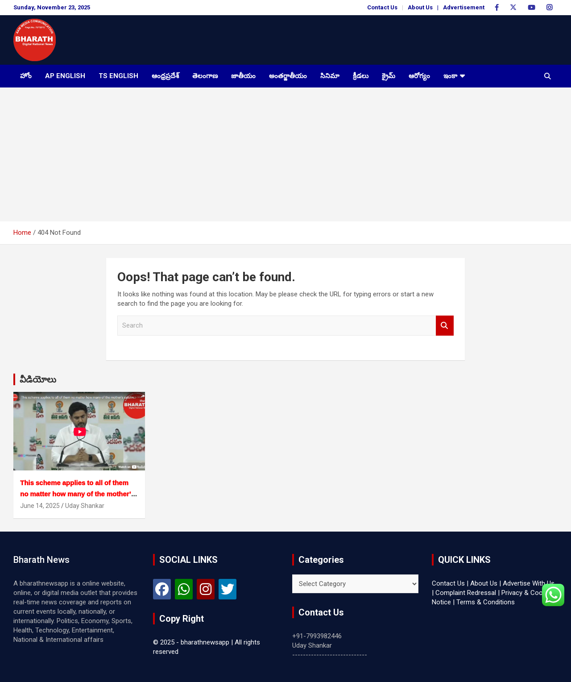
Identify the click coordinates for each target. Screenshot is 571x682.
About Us (420, 7)
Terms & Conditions (485, 602)
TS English (118, 76)
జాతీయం (243, 76)
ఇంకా (450, 76)
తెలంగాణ (205, 76)
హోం (26, 76)
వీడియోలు (38, 379)
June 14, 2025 (40, 505)
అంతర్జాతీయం (288, 76)
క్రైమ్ (388, 76)
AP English (65, 76)
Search (445, 326)
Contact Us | (450, 583)
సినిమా (329, 76)
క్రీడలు (360, 76)
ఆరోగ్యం (419, 76)
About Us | (485, 583)
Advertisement (463, 7)
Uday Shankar (84, 505)
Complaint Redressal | (467, 593)
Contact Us (382, 7)
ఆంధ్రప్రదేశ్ (165, 76)
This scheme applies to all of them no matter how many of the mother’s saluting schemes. (77, 493)
